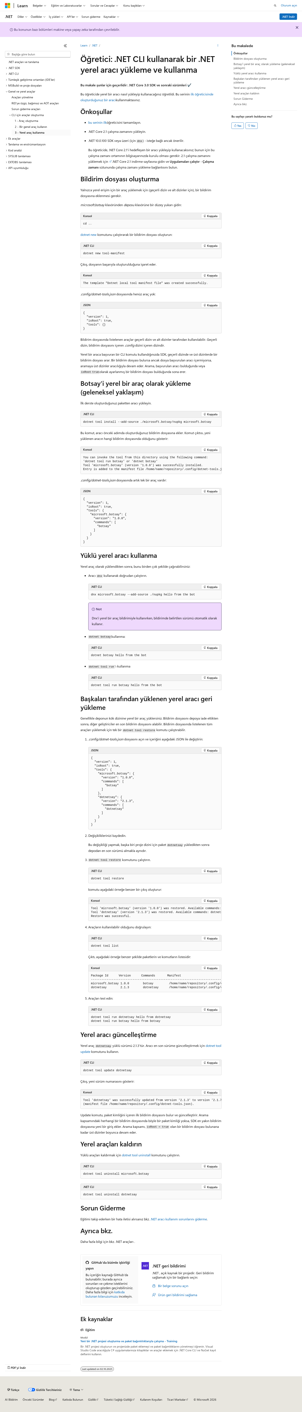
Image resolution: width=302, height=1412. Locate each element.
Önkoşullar (241, 53)
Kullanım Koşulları (151, 1399)
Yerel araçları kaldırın (246, 93)
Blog (51, 1399)
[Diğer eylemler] (218, 45)
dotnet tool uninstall (136, 1155)
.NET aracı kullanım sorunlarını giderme (178, 1219)
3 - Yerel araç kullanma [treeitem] (29, 132)
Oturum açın (289, 5)
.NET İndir (288, 17)
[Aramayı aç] (275, 5)
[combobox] (38, 54)
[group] (151, 463)
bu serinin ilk (97, 122)
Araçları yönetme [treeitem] (22, 97)
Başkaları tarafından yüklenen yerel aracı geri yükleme (261, 80)
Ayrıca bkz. (240, 104)
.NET (94, 45)
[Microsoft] (7, 5)
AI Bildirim (11, 1399)
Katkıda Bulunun (73, 1399)
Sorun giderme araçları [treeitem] (26, 109)
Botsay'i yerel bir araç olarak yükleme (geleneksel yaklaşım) (264, 66)
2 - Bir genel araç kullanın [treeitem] (31, 127)
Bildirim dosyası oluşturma (250, 59)
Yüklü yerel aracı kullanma (250, 73)
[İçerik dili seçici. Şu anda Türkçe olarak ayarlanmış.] (13, 1389)
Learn (83, 45)
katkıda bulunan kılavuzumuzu (105, 1294)
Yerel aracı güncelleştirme (249, 88)
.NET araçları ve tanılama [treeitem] (23, 62)
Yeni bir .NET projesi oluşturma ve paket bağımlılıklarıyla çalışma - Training (128, 1341)
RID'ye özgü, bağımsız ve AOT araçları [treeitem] (35, 103)
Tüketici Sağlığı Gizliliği (118, 1399)
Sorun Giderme (243, 99)
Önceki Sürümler (33, 1399)
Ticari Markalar (176, 1399)
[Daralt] (65, 45)
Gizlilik (92, 1399)
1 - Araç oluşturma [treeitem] (26, 121)
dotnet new (88, 234)
